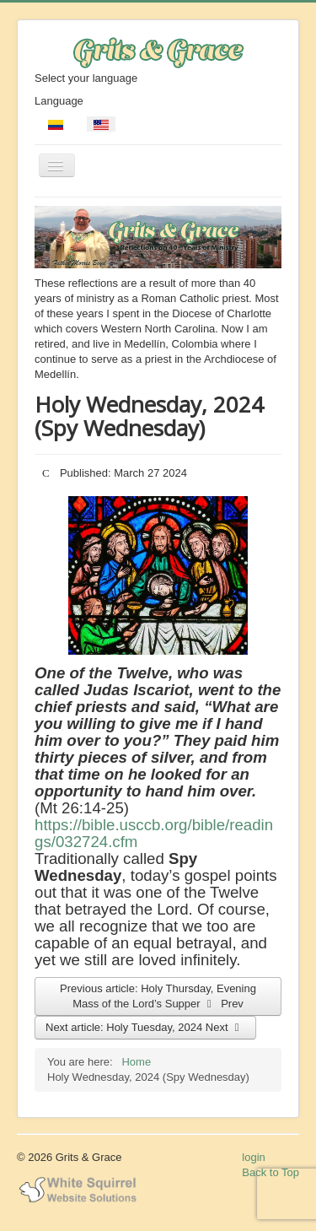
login (253, 1157)
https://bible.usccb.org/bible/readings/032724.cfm (154, 833)
